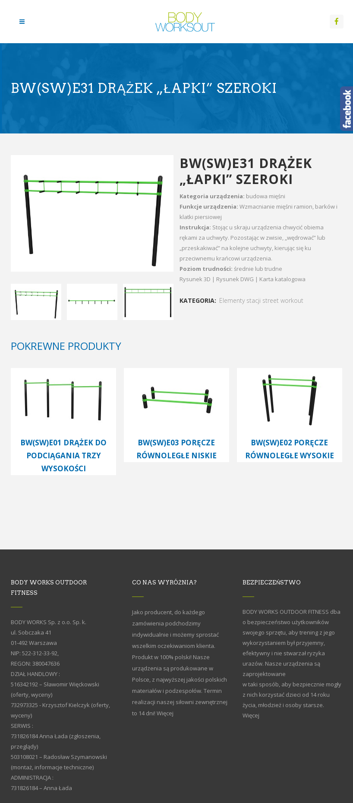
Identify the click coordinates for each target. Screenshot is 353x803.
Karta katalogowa (282, 279)
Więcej (165, 713)
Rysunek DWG (235, 279)
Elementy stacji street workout (261, 300)
